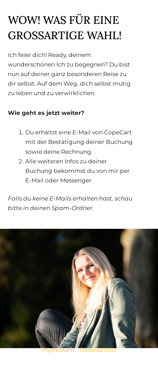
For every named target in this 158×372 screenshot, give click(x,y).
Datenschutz (98, 349)
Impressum (57, 349)
